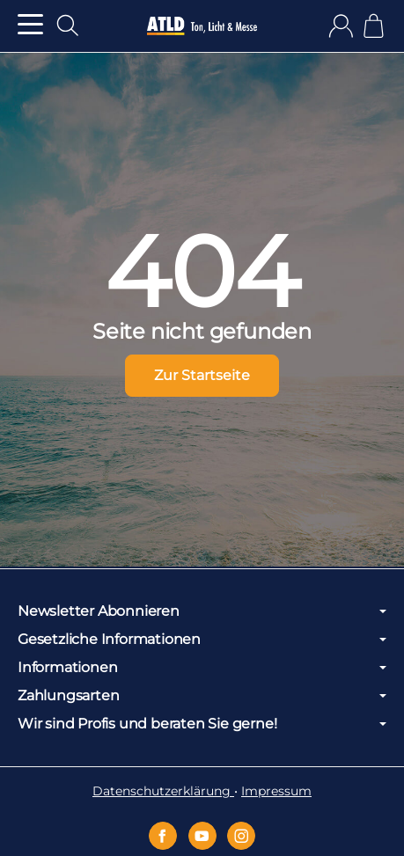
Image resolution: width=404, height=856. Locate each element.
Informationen (202, 668)
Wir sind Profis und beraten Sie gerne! (202, 724)
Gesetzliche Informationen (202, 640)
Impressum (276, 791)
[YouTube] (202, 836)
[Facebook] (163, 836)
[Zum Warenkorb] (373, 26)
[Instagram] (241, 836)
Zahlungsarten (202, 696)
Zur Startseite (202, 375)
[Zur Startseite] (202, 26)
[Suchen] (67, 25)
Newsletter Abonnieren (202, 611)
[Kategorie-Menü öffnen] (30, 24)
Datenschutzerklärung (163, 791)
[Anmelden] (341, 26)
